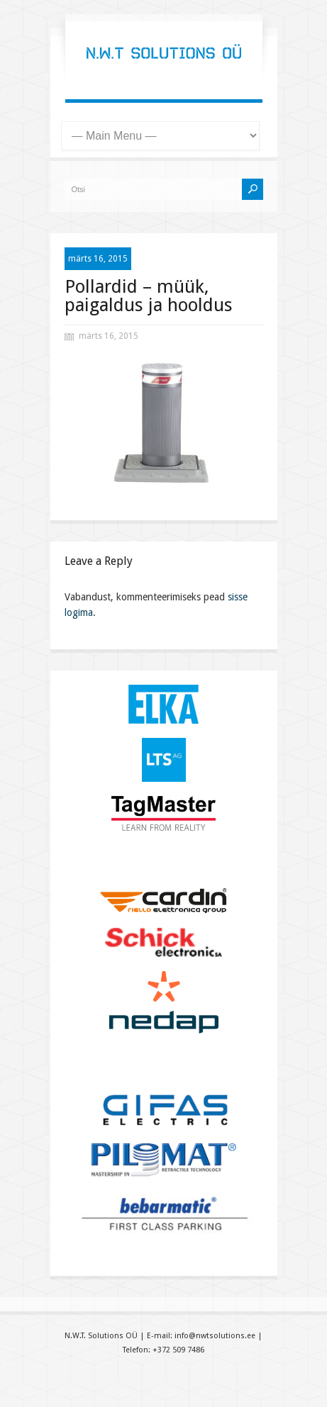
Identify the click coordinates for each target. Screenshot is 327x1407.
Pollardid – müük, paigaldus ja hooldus (149, 295)
